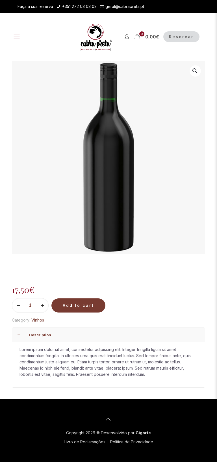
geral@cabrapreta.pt (124, 6)
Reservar (181, 36)
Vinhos (37, 320)
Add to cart (78, 305)
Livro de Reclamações (84, 441)
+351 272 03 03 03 (79, 6)
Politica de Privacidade (131, 441)
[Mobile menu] (16, 37)
